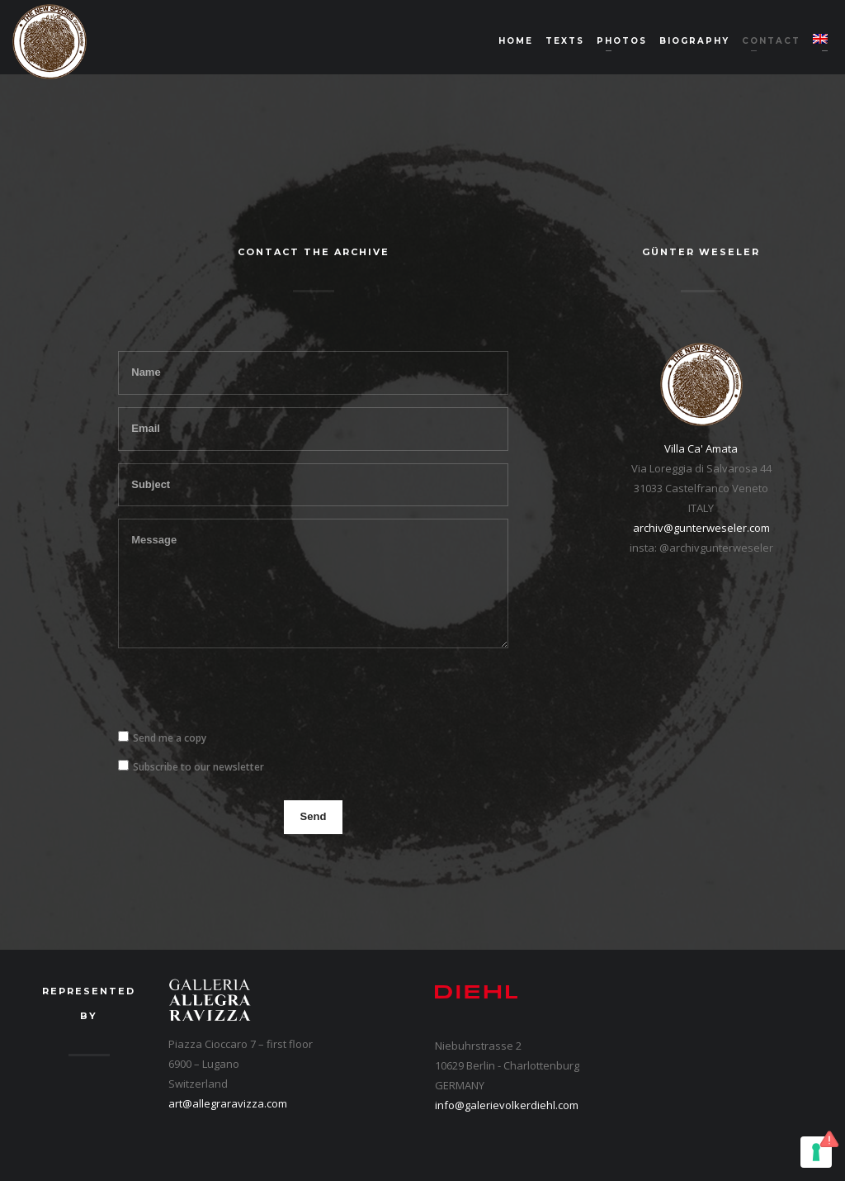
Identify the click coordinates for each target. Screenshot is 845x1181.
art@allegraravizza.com (227, 1103)
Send (313, 816)
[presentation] (243, 693)
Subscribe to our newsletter (198, 767)
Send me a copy (169, 738)
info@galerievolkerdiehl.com (506, 1105)
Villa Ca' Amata (701, 448)
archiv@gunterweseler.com (701, 527)
